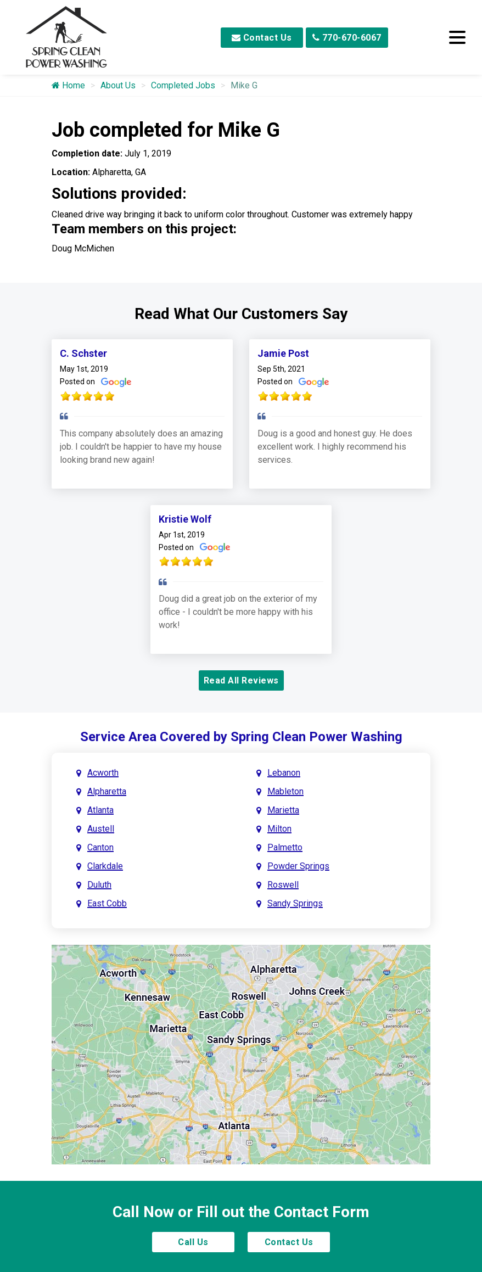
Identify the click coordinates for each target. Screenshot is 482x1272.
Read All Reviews (241, 680)
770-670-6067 (347, 37)
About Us (118, 85)
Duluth (99, 884)
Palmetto (284, 847)
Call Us (193, 1242)
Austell (100, 828)
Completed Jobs (183, 85)
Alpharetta (106, 791)
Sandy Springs (295, 903)
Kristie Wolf (185, 519)
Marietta (283, 810)
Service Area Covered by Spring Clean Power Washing (241, 736)
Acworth (103, 772)
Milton (279, 828)
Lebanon (283, 772)
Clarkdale (105, 866)
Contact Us (262, 37)
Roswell (283, 884)
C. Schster (83, 353)
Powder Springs (298, 866)
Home (68, 85)
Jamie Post (283, 353)
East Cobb (107, 903)
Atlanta (100, 810)
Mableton (285, 791)
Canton (100, 847)
